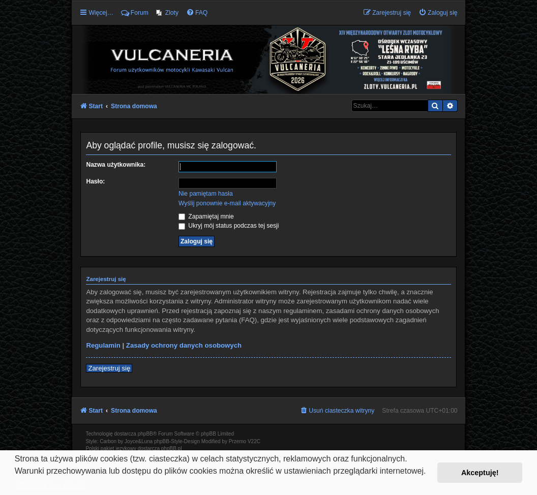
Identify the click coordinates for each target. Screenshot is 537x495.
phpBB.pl (171, 448)
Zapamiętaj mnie (206, 216)
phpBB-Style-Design (177, 441)
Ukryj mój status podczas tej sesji (228, 225)
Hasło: (95, 181)
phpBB (145, 434)
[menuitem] (167, 12)
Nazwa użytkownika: (115, 164)
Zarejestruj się (109, 368)
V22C (254, 441)
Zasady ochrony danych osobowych (184, 345)
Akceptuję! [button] (480, 473)
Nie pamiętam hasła (205, 193)
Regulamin (103, 345)
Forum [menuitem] (134, 12)
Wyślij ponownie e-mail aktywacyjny (227, 203)
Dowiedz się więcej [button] (50, 484)
